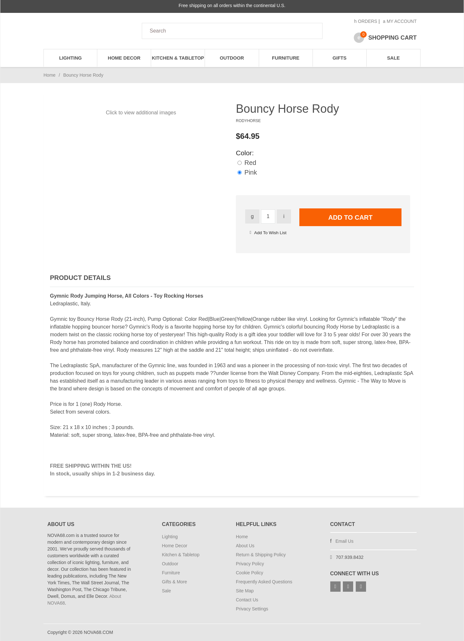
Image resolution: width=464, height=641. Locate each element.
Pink (247, 172)
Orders (365, 21)
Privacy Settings (252, 608)
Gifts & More (174, 581)
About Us (245, 545)
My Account (400, 21)
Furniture (285, 58)
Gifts (339, 58)
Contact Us (247, 599)
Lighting (70, 58)
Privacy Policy (250, 563)
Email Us (344, 541)
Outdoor (232, 58)
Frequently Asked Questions (264, 581)
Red (246, 162)
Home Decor (124, 58)
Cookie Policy (249, 572)
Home (49, 75)
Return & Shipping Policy (261, 554)
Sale (393, 58)
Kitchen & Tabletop (178, 58)
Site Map (245, 590)
